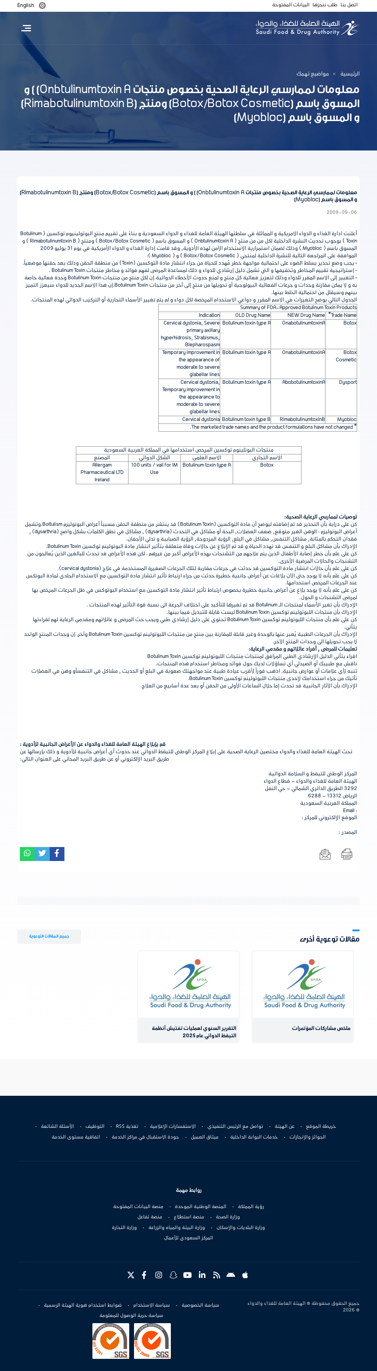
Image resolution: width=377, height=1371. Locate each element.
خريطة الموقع (321, 1126)
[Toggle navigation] (26, 28)
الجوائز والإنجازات (307, 1137)
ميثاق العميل (205, 1137)
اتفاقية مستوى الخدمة (76, 1137)
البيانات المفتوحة (291, 5)
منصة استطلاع (189, 1217)
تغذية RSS (127, 1126)
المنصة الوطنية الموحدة (200, 1207)
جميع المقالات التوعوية (49, 936)
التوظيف (95, 1126)
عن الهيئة (285, 1126)
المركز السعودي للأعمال (188, 1238)
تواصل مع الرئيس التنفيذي (235, 1126)
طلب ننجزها (325, 5)
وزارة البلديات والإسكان (240, 1228)
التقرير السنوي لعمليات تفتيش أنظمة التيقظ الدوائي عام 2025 (194, 1032)
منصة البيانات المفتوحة (138, 1207)
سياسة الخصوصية (200, 1305)
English (25, 5)
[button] (42, 6)
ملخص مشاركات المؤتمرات (321, 1028)
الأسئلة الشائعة (57, 1126)
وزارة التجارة (124, 1228)
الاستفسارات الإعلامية (173, 1126)
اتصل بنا (349, 5)
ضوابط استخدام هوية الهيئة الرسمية (83, 1305)
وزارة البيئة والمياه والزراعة (176, 1228)
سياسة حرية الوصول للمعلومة (131, 1316)
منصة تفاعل (149, 1217)
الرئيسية (350, 74)
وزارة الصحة (228, 1217)
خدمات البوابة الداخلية (254, 1137)
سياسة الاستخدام (151, 1305)
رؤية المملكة (251, 1207)
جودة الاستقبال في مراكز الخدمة (145, 1137)
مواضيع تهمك (312, 74)
